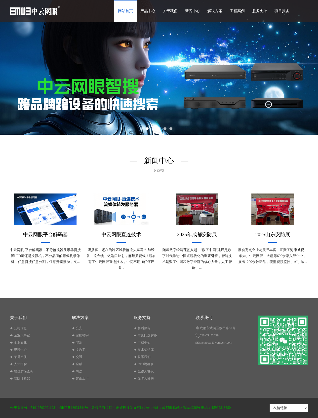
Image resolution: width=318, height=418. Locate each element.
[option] (159, 67)
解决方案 (214, 11)
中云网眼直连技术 (121, 234)
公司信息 (18, 328)
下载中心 (142, 342)
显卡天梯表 (144, 378)
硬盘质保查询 (21, 371)
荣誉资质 (18, 357)
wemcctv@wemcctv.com (214, 343)
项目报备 (282, 11)
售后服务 (142, 328)
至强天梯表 (144, 371)
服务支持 (259, 11)
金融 (77, 364)
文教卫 (78, 350)
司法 (77, 371)
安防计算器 (20, 378)
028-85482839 (207, 335)
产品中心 (147, 11)
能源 (77, 342)
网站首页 (125, 11)
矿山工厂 (80, 378)
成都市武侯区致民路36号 (215, 328)
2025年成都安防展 (197, 234)
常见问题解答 (145, 335)
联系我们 (142, 357)
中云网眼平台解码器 (45, 234)
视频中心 (18, 350)
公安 (77, 328)
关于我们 (170, 11)
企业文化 (18, 342)
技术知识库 (144, 350)
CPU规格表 (144, 364)
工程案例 (237, 11)
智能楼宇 (80, 335)
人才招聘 (18, 364)
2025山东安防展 (272, 234)
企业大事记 (20, 335)
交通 (77, 357)
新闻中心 (192, 11)
